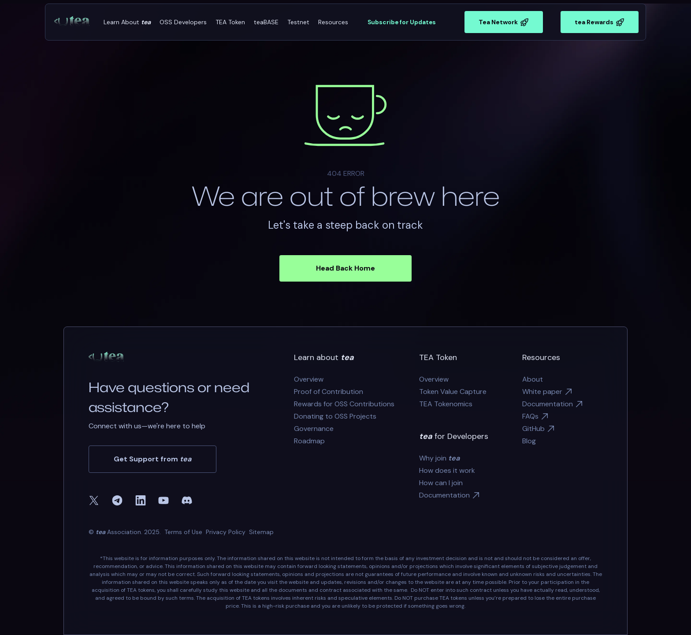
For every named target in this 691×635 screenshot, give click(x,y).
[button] (127, 22)
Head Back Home (345, 268)
